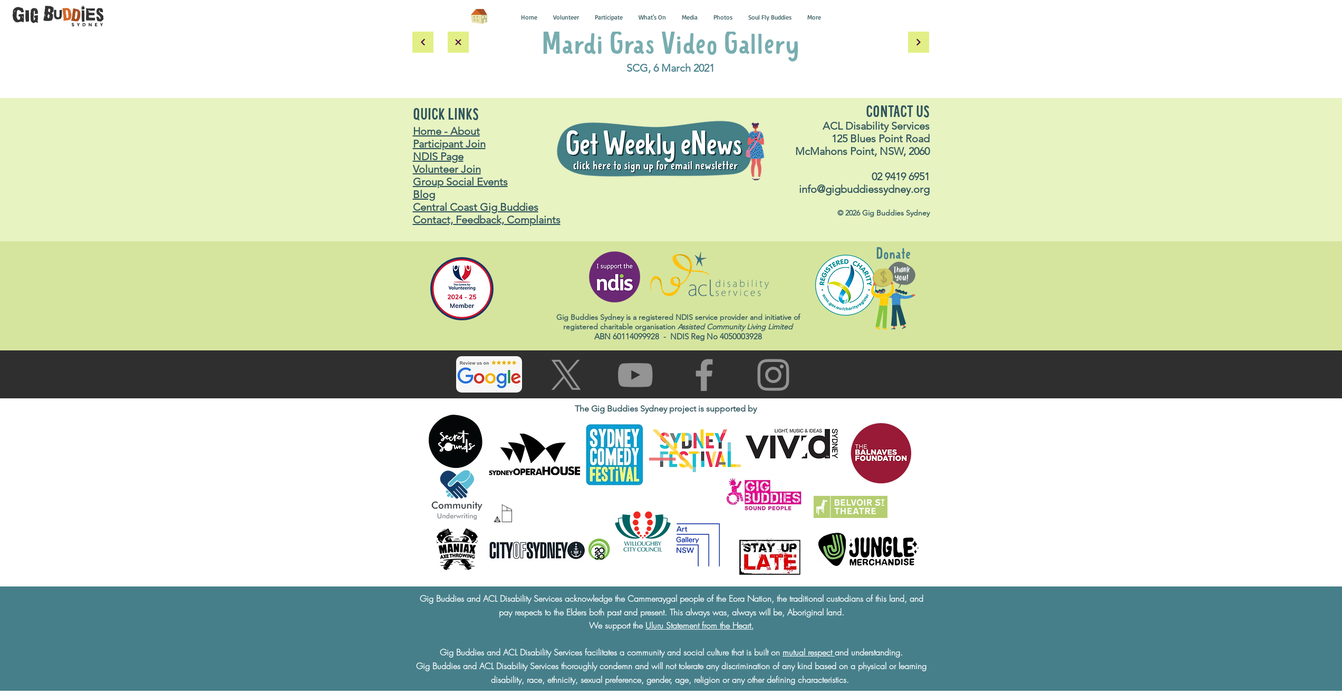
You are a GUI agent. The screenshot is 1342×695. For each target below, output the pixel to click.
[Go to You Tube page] (635, 375)
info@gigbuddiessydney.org (864, 189)
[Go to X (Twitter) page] (566, 375)
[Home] (479, 16)
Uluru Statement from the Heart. (699, 625)
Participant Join (449, 144)
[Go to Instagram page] (773, 375)
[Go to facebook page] (704, 375)
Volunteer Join (447, 169)
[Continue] (918, 42)
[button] (529, 17)
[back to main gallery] (458, 42)
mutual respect (809, 652)
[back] (422, 42)
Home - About (446, 131)
